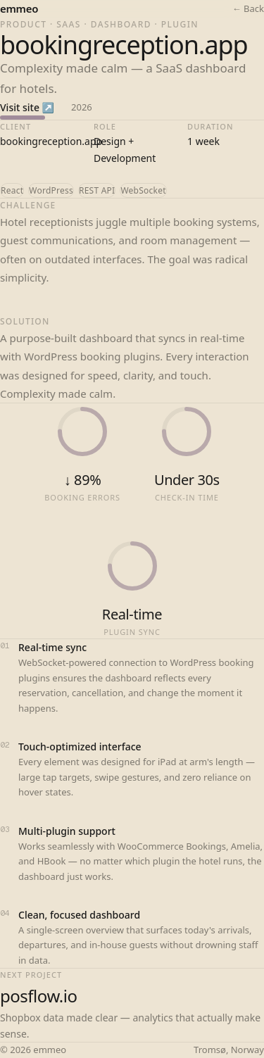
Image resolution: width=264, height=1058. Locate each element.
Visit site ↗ (27, 107)
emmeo (19, 8)
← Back (248, 8)
